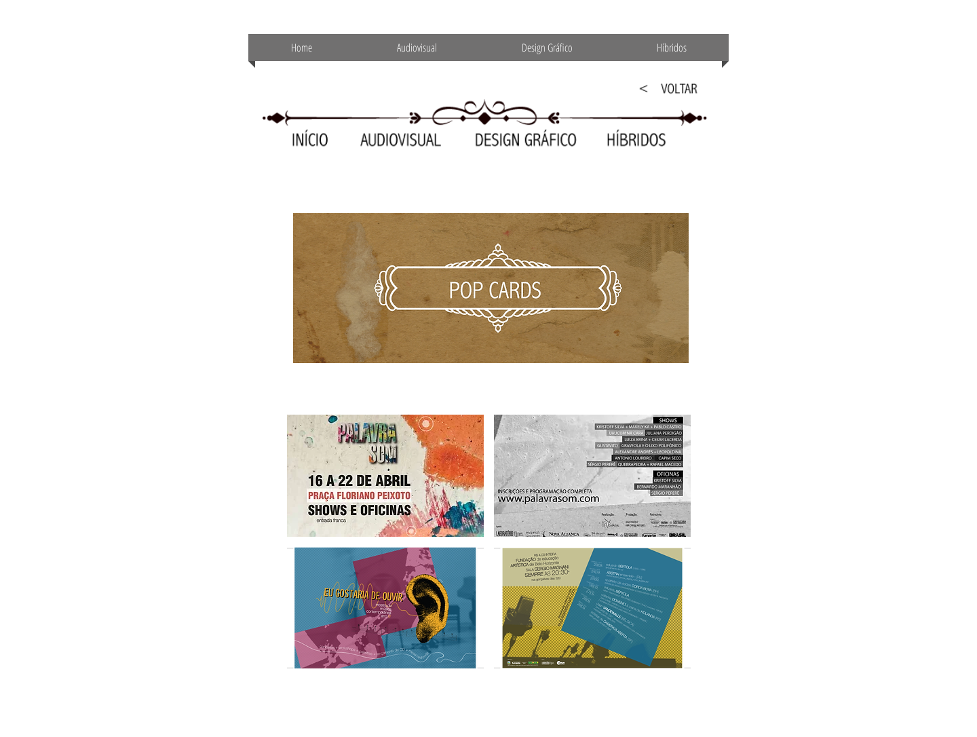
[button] (385, 476)
